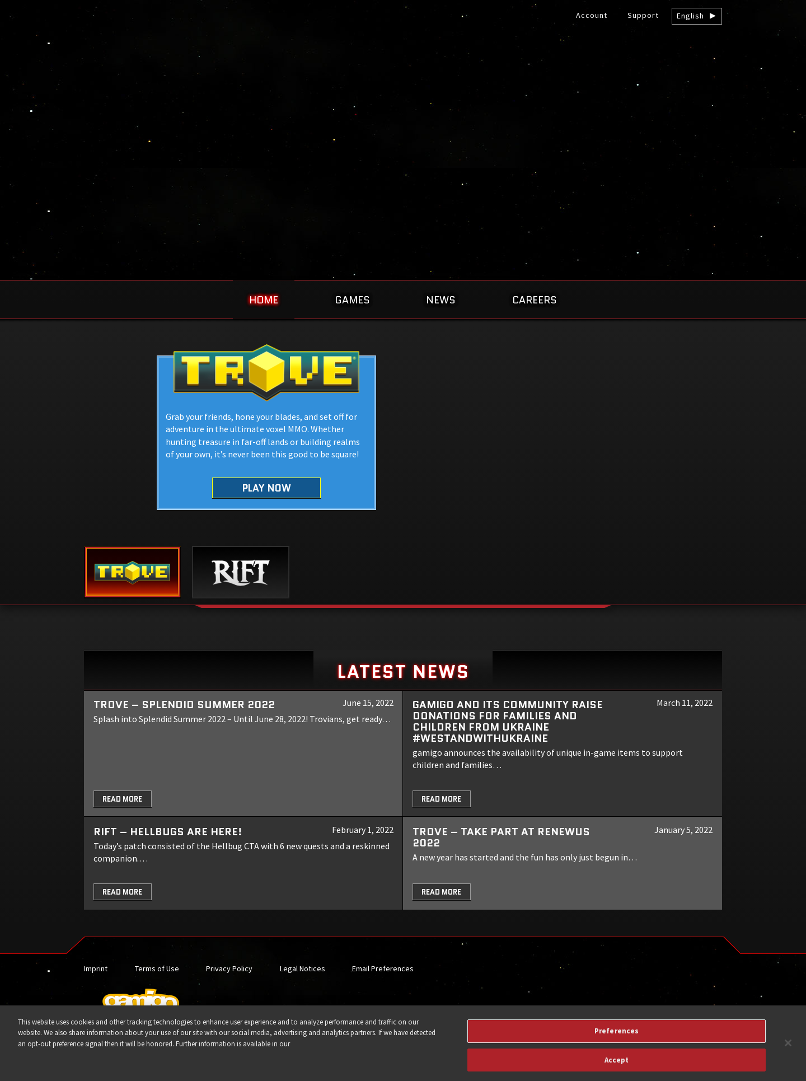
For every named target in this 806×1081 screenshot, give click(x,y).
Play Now (266, 488)
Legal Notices (302, 968)
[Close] (788, 1048)
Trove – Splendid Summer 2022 (184, 704)
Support (643, 15)
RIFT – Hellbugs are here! (167, 831)
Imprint (95, 968)
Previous (35, 447)
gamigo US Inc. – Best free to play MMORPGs (403, 93)
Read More (122, 799)
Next (771, 447)
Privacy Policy (229, 968)
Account (591, 15)
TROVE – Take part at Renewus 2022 (501, 837)
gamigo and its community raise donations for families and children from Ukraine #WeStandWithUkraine (508, 721)
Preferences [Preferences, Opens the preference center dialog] (616, 1036)
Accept (616, 1065)
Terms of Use (157, 968)
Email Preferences (383, 968)
